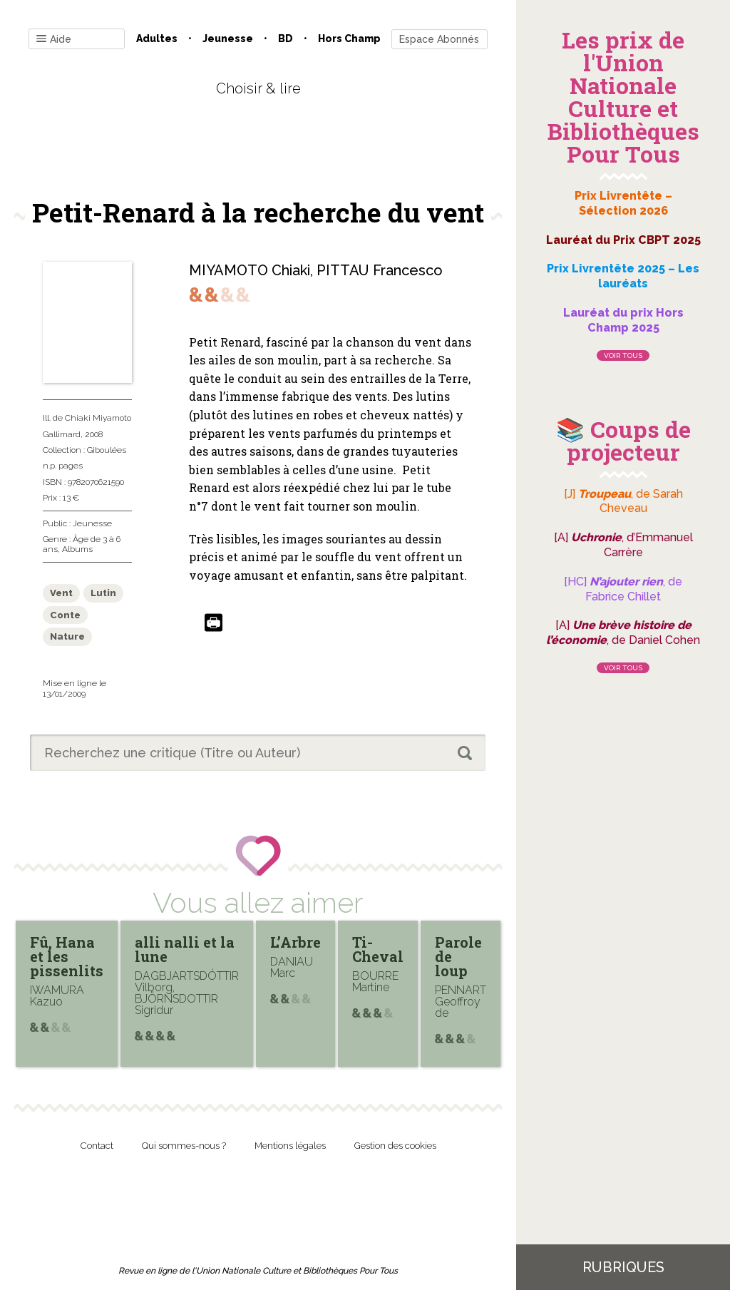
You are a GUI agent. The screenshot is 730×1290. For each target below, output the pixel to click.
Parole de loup (458, 956)
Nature (67, 636)
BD (285, 38)
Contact (97, 1145)
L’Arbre (295, 942)
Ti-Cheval (377, 949)
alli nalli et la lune (185, 949)
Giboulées (106, 450)
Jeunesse (227, 38)
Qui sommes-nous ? (184, 1145)
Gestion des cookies (395, 1145)
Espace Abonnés (439, 39)
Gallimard (62, 434)
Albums (77, 549)
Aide (53, 40)
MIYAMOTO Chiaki (249, 270)
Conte (65, 615)
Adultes (157, 38)
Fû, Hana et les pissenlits (66, 956)
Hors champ (349, 38)
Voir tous (623, 355)
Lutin (103, 593)
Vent (61, 593)
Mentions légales (290, 1145)
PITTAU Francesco (380, 270)
